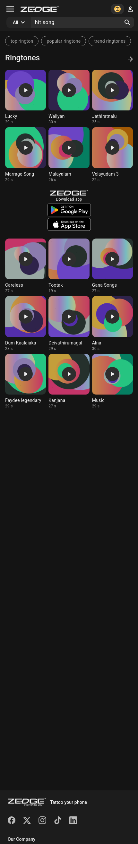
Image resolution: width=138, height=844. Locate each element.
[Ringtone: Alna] (112, 323)
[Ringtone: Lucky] (25, 97)
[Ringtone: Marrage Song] (25, 154)
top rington (22, 41)
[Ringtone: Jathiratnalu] (112, 97)
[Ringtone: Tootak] (68, 266)
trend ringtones (109, 41)
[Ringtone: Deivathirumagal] (68, 323)
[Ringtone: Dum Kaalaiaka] (25, 323)
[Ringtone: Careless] (25, 266)
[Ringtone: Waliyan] (68, 97)
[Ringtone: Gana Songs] (112, 266)
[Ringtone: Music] (112, 381)
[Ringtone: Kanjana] (68, 381)
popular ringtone (64, 41)
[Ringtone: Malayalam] (68, 154)
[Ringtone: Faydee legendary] (25, 381)
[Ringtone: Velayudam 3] (112, 154)
